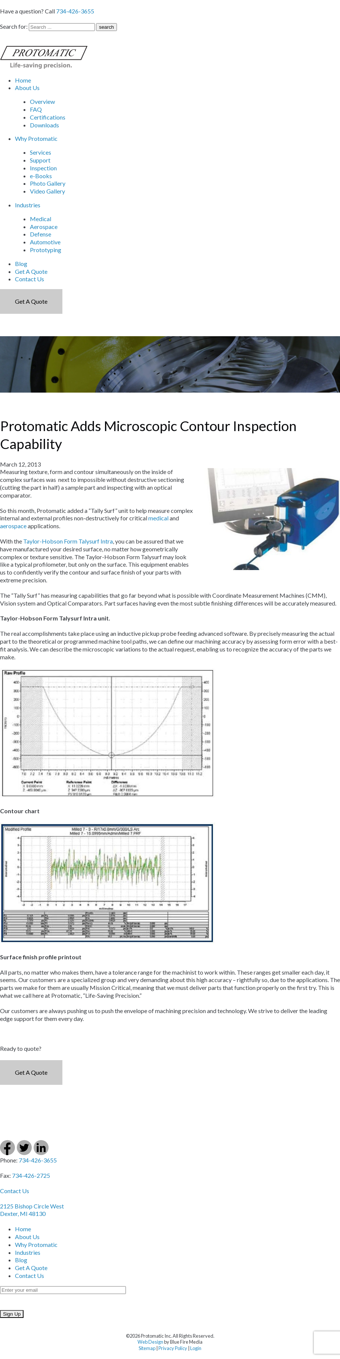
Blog (21, 263)
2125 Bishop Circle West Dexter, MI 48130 (32, 1209)
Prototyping (45, 249)
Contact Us (29, 278)
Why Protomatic (36, 138)
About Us (27, 87)
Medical (40, 218)
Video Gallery (47, 191)
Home (23, 80)
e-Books (41, 175)
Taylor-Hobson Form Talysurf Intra (68, 541)
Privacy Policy (172, 1348)
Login (195, 1348)
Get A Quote (31, 271)
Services (40, 152)
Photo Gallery (47, 183)
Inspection (43, 167)
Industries (27, 204)
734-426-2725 (31, 1175)
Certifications (47, 117)
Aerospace (44, 226)
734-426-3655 (75, 11)
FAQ (36, 109)
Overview (42, 101)
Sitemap (147, 1348)
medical (158, 517)
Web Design (150, 1342)
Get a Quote (31, 301)
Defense (40, 234)
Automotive (45, 241)
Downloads (44, 125)
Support (40, 160)
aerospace (13, 525)
